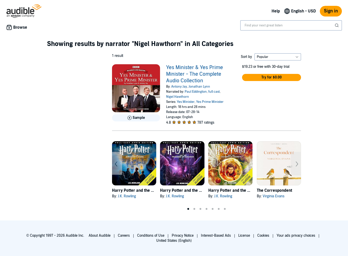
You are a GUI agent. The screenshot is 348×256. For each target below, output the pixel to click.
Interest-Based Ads (216, 235)
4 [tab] (206, 209)
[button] (271, 77)
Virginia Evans (273, 196)
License (244, 235)
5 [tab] (212, 209)
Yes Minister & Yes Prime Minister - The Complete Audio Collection (194, 74)
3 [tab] (200, 209)
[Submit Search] (337, 25)
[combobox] (291, 25)
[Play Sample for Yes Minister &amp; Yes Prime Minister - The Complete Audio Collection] (136, 117)
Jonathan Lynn (199, 87)
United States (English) (174, 240)
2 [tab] (194, 209)
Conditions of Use (150, 235)
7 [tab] (224, 209)
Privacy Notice (183, 235)
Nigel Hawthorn (177, 97)
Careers (124, 235)
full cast (214, 92)
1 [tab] (188, 209)
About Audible (99, 235)
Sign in (331, 11)
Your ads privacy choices (296, 235)
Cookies (263, 235)
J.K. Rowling (127, 196)
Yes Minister (186, 102)
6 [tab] (218, 209)
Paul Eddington (196, 92)
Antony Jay (179, 87)
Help (276, 11)
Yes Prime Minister (210, 102)
